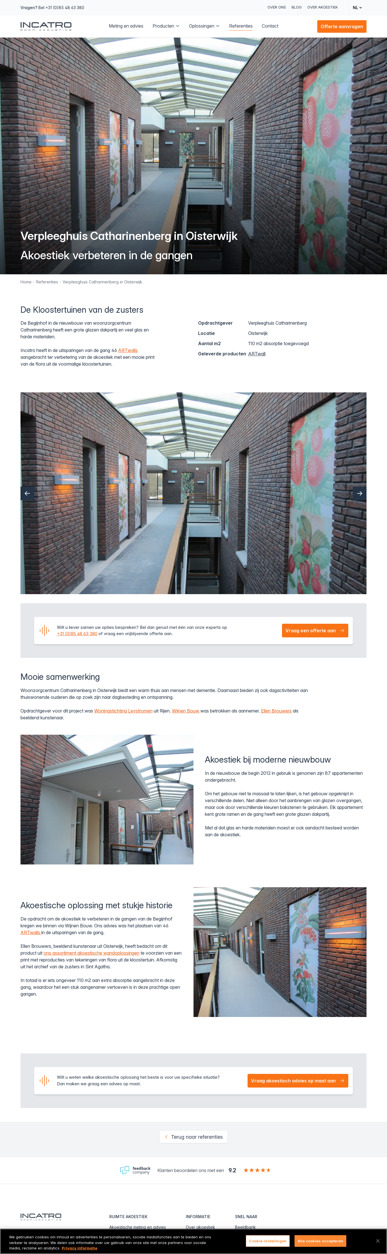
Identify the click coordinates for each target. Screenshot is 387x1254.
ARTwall (256, 354)
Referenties (47, 281)
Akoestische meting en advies (137, 1227)
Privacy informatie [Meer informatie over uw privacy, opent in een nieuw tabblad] (79, 1248)
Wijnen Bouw (186, 711)
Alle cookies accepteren (320, 1240)
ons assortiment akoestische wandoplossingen (91, 953)
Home (26, 281)
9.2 (232, 1170)
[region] (193, 1241)
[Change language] (358, 7)
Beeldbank (245, 1227)
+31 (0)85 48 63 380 (77, 633)
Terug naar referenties (193, 1137)
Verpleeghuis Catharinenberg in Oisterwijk (102, 281)
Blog (297, 7)
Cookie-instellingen (267, 1240)
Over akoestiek (322, 7)
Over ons (276, 7)
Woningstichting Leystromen (123, 711)
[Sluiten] (378, 1241)
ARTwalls (128, 350)
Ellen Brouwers (276, 711)
